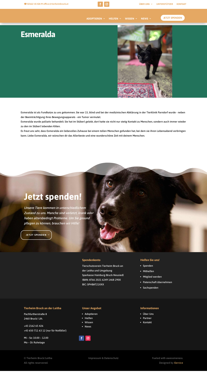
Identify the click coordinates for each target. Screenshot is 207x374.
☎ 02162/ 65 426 (32, 4)
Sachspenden (150, 290)
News (88, 329)
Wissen (89, 325)
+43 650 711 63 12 (34, 333)
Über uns (144, 4)
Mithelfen (148, 274)
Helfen (89, 321)
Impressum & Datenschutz (103, 361)
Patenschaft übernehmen (157, 285)
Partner (147, 321)
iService (178, 365)
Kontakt (181, 4)
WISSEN (129, 18)
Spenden (148, 268)
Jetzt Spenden (172, 17)
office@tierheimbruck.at (55, 4)
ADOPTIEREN (94, 18)
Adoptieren (91, 316)
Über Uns (148, 316)
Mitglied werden (152, 279)
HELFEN (113, 18)
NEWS (144, 18)
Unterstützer (164, 4)
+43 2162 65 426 (33, 328)
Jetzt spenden (36, 238)
